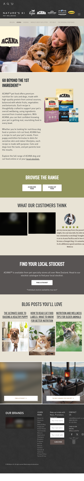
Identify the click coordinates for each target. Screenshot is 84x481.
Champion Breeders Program (40, 439)
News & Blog (41, 424)
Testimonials (41, 431)
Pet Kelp (53, 22)
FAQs (39, 422)
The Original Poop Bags (66, 22)
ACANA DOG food (32, 186)
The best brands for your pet (56, 397)
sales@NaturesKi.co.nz (76, 418)
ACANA (19, 22)
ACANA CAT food (52, 186)
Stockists (40, 420)
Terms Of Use (41, 456)
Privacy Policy (41, 454)
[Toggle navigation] (79, 14)
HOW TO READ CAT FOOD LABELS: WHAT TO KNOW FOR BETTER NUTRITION (42, 316)
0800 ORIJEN (73, 420)
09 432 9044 (73, 422)
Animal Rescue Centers (39, 445)
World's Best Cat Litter (39, 22)
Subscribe (58, 442)
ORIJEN (12, 22)
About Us (40, 418)
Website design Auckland (29, 464)
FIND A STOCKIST (42, 281)
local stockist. (33, 159)
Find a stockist (9, 397)
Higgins (26, 22)
